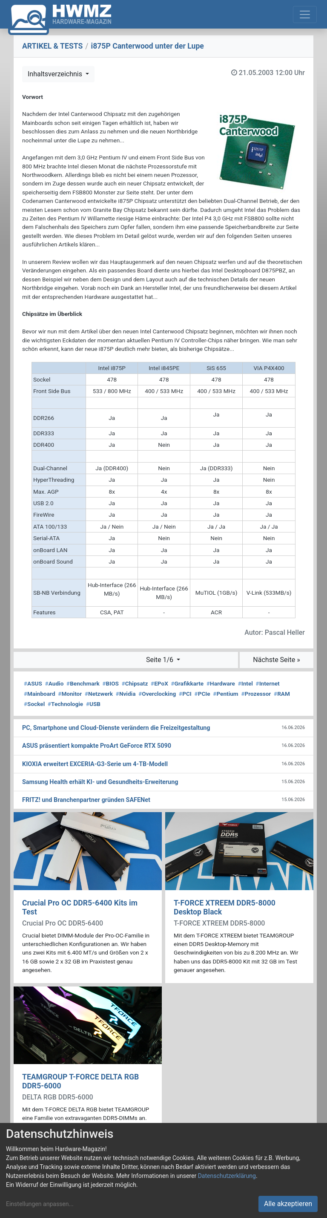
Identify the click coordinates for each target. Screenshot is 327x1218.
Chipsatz (135, 683)
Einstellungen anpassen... (40, 1204)
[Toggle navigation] (305, 14)
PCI (185, 693)
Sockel (34, 703)
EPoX (159, 683)
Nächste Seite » (276, 660)
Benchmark (83, 683)
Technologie (65, 703)
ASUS (33, 683)
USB (93, 703)
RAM (282, 693)
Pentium (225, 693)
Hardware (221, 683)
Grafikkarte (187, 683)
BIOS (111, 683)
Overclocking (157, 693)
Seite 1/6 (160, 660)
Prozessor (256, 693)
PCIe (202, 693)
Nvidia (126, 693)
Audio (54, 683)
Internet (268, 683)
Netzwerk (99, 693)
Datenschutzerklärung (227, 1175)
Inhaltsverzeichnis (56, 74)
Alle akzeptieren (288, 1204)
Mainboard (39, 693)
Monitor (70, 693)
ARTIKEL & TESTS (52, 46)
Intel (245, 683)
